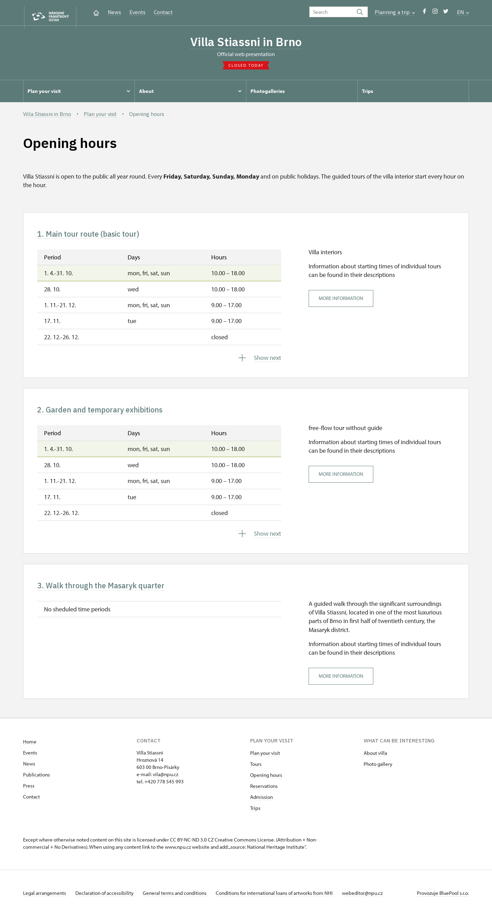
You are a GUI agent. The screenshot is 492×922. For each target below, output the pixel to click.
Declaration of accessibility (107, 899)
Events (137, 12)
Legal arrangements (45, 899)
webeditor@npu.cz (373, 899)
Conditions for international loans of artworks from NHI (283, 899)
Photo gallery (378, 770)
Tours (255, 770)
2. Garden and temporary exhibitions (111, 413)
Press (28, 792)
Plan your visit (265, 759)
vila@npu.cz (165, 780)
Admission (261, 803)
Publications (36, 781)
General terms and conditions (180, 899)
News (114, 12)
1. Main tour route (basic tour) (97, 236)
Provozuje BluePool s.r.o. (443, 899)
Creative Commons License (244, 846)
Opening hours (266, 781)
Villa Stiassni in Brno (246, 42)
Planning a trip (395, 12)
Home (29, 747)
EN (463, 12)
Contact (163, 12)
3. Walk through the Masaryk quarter (111, 591)
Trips (255, 814)
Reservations (264, 792)
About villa (375, 759)
